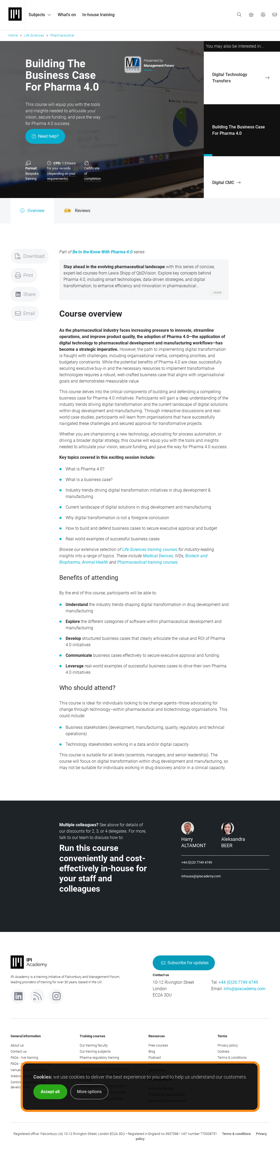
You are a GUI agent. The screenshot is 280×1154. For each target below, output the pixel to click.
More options (89, 1091)
